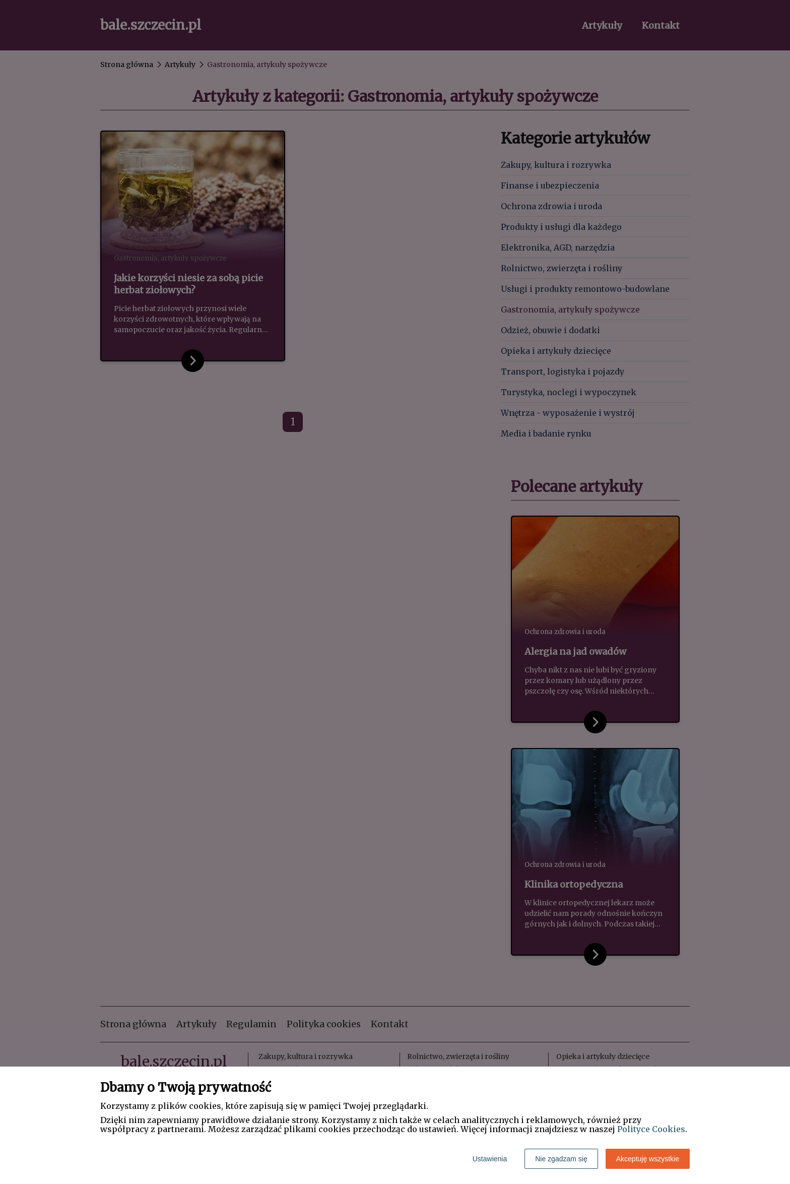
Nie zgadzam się (561, 1159)
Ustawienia (490, 1159)
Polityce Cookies (651, 1129)
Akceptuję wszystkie (647, 1159)
